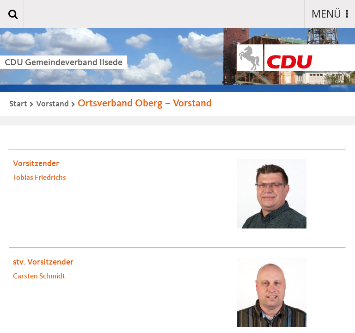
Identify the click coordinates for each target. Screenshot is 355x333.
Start (18, 104)
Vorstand (52, 104)
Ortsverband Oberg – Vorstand (145, 104)
